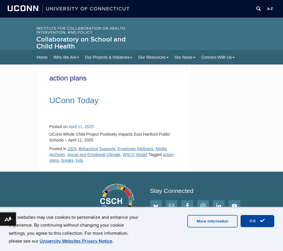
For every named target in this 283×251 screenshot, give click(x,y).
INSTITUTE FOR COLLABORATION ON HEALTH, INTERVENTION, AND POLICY (81, 30)
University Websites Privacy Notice (76, 241)
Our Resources (153, 57)
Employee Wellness (136, 148)
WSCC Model (135, 154)
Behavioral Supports (97, 148)
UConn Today (74, 100)
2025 (71, 148)
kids (79, 160)
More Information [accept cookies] (212, 221)
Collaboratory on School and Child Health (81, 43)
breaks (67, 160)
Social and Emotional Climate (93, 154)
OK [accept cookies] (257, 220)
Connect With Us (218, 57)
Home (42, 57)
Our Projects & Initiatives (108, 57)
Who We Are (66, 57)
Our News (185, 57)
